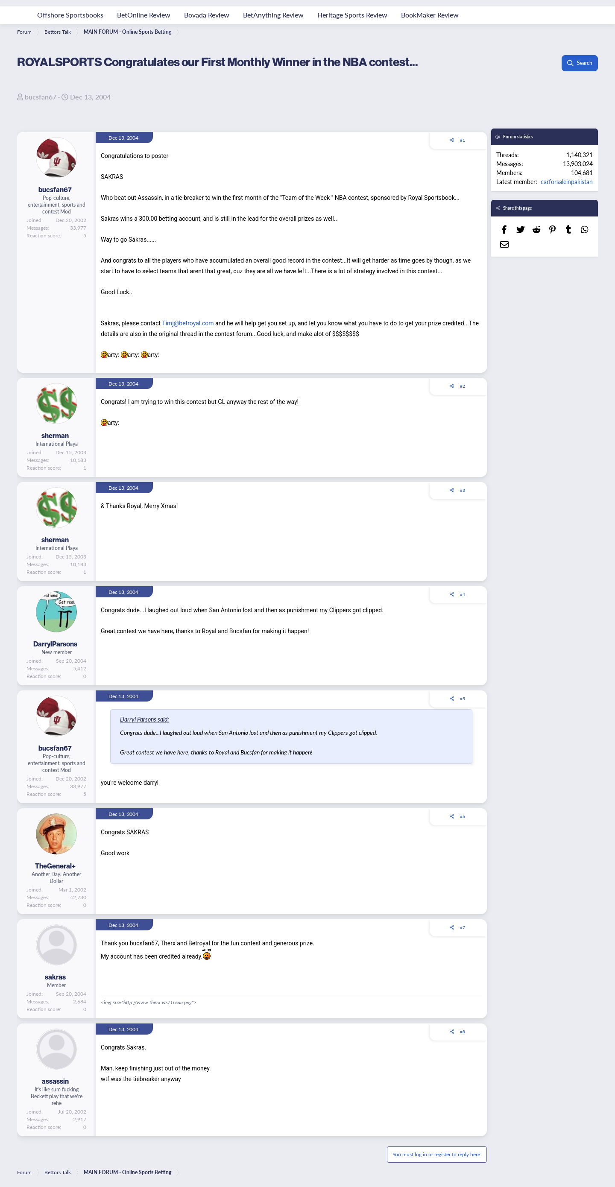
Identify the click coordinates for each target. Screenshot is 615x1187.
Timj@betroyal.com (188, 323)
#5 (462, 699)
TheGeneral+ (55, 866)
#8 (462, 1032)
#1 (462, 140)
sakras (55, 977)
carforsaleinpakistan (567, 181)
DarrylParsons (55, 644)
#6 (462, 816)
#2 (462, 386)
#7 (462, 927)
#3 (462, 490)
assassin (55, 1081)
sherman (55, 435)
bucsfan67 (40, 97)
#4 (462, 594)
